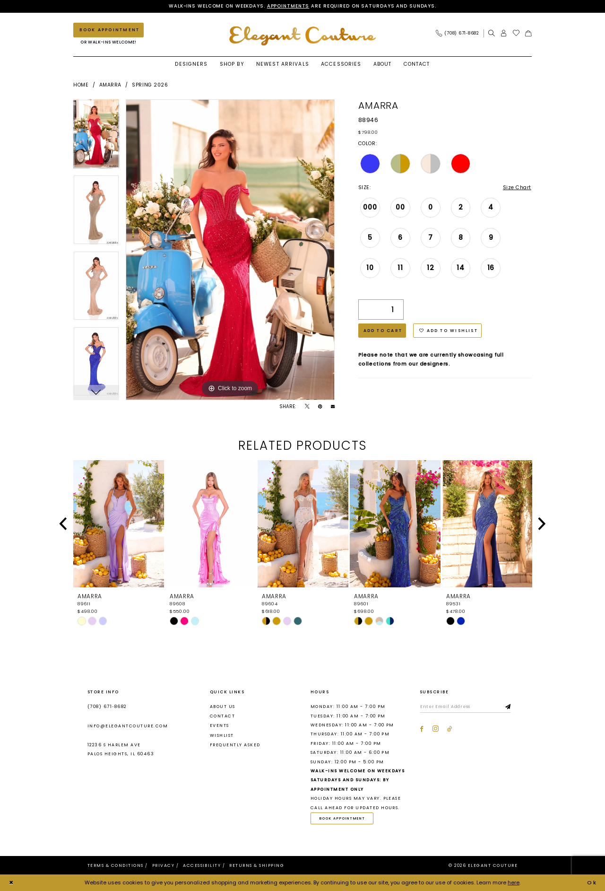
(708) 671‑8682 (107, 706)
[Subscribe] (509, 707)
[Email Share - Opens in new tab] (333, 407)
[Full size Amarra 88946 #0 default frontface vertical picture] (230, 250)
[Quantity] (381, 309)
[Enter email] (466, 707)
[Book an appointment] (108, 30)
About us (222, 706)
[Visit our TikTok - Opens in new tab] (449, 729)
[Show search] (491, 33)
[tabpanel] (96, 137)
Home (80, 84)
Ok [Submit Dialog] (592, 882)
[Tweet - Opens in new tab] (307, 406)
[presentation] (118, 524)
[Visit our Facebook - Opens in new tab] (422, 729)
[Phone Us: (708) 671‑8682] (457, 33)
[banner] (302, 35)
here (513, 882)
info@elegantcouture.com (127, 726)
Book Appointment (342, 818)
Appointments (288, 6)
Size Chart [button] (517, 187)
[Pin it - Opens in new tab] (320, 406)
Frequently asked (235, 745)
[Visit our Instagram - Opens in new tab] (435, 729)
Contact (222, 716)
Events (219, 726)
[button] (504, 33)
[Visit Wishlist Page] (516, 33)
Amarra (110, 84)
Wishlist (222, 735)
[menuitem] (459, 33)
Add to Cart (383, 330)
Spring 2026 (150, 84)
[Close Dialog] (11, 883)
